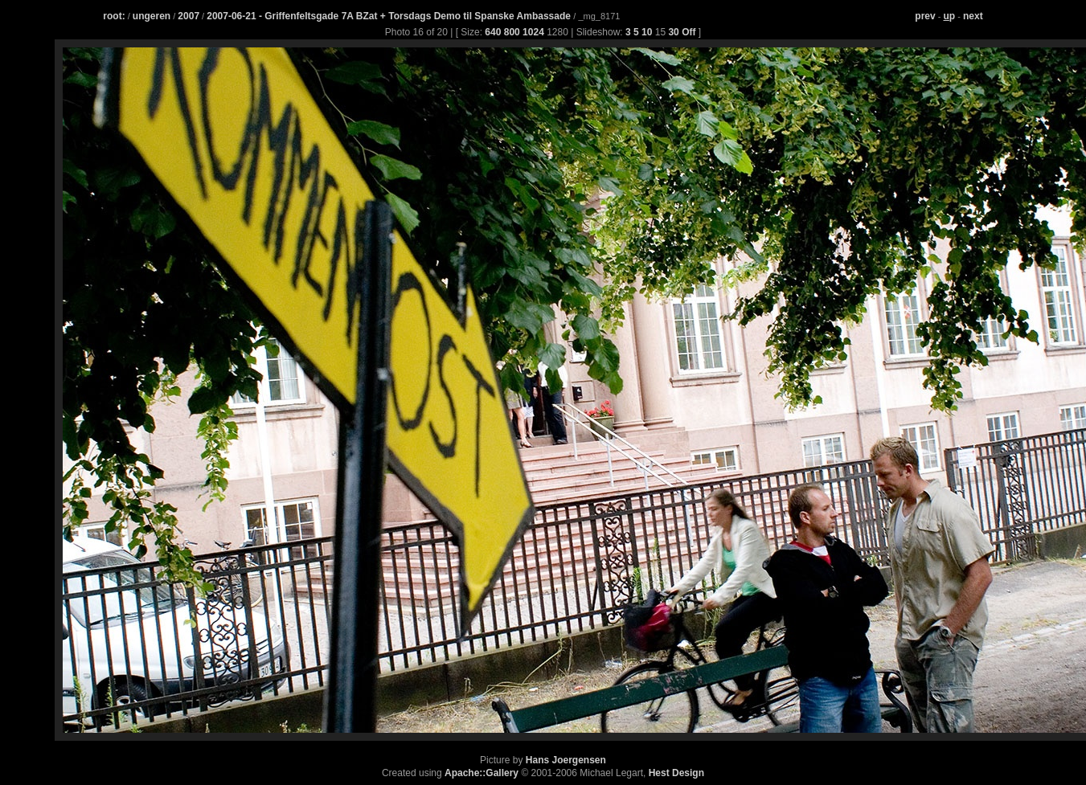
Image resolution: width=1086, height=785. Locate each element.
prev (925, 16)
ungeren (151, 16)
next (973, 16)
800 (512, 32)
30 (673, 32)
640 (493, 32)
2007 (188, 16)
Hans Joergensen (566, 760)
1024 (533, 32)
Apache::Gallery (481, 773)
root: (114, 16)
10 (646, 32)
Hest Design (676, 773)
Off (688, 32)
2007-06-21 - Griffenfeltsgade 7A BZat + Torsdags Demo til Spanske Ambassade (390, 16)
